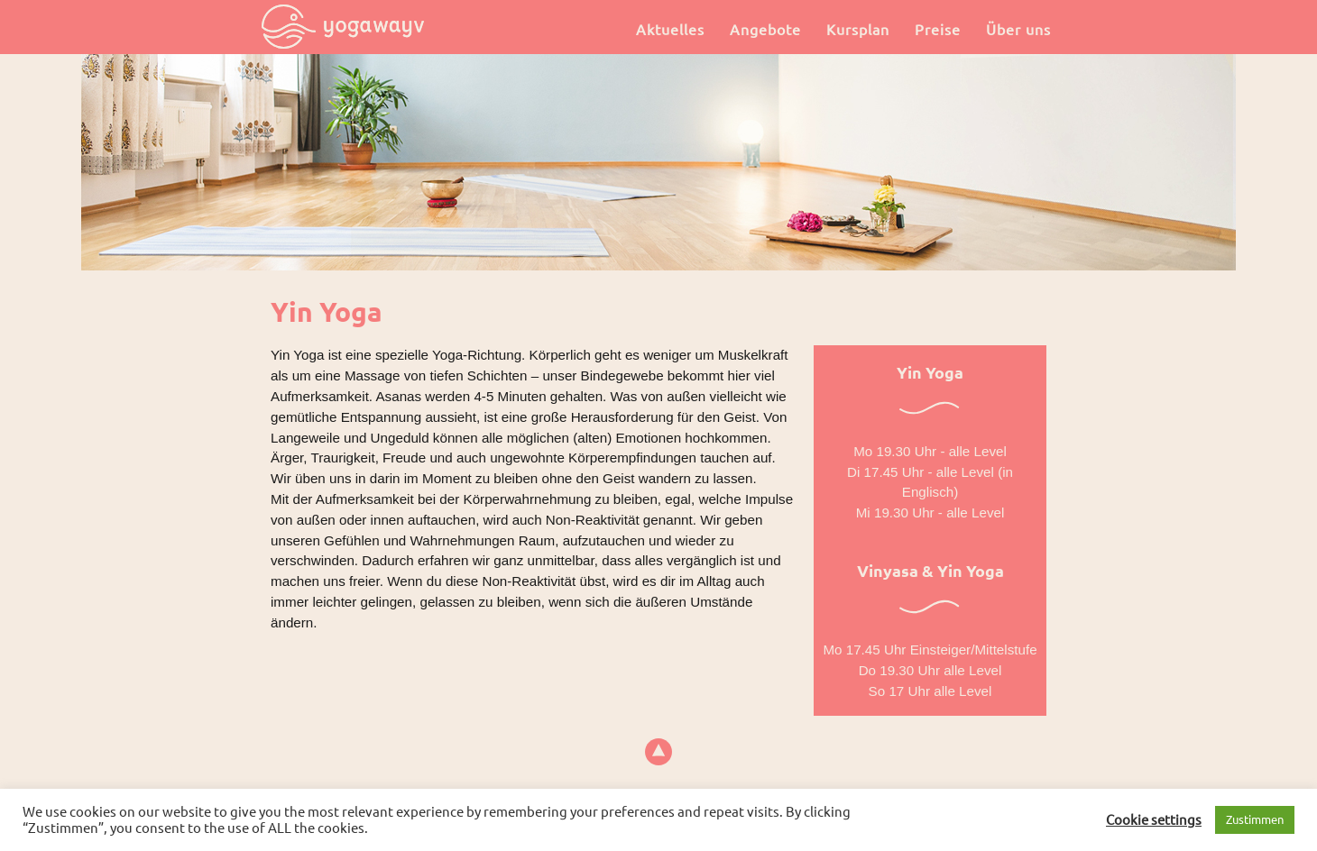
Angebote (765, 30)
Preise (938, 30)
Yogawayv (343, 27)
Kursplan (857, 30)
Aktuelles (670, 30)
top (659, 752)
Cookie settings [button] (1154, 820)
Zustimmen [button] (1255, 819)
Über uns (1018, 30)
